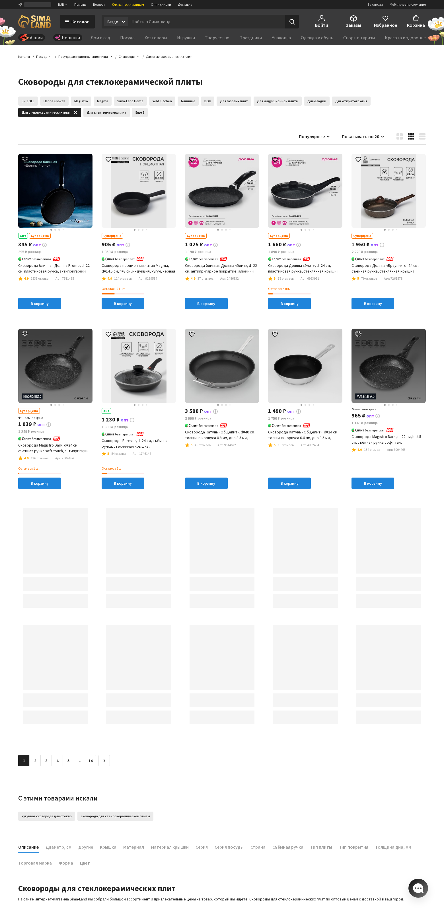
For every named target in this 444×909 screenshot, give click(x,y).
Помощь (80, 4)
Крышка (108, 847)
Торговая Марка (35, 863)
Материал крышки (170, 847)
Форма (66, 863)
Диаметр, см (58, 847)
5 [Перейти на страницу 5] (68, 760)
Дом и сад (100, 37)
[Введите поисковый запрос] (206, 21)
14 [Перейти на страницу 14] (90, 760)
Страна (258, 847)
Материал (133, 847)
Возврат (99, 4)
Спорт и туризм (359, 37)
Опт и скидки (161, 4)
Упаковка (281, 37)
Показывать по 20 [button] (363, 137)
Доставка (185, 4)
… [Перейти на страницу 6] (79, 760)
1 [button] (24, 760)
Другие (85, 847)
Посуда (127, 37)
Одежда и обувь (317, 37)
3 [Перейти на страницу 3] (46, 760)
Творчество (217, 37)
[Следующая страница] (104, 761)
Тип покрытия (353, 847)
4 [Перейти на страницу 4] (57, 760)
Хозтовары (156, 37)
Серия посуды (229, 847)
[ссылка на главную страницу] (34, 21)
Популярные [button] (314, 137)
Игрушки (186, 37)
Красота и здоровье (405, 37)
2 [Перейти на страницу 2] (35, 760)
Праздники (250, 37)
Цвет (85, 863)
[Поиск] (292, 21)
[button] (169, 57)
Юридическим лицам (128, 4)
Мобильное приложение (408, 4)
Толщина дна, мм (393, 847)
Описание (28, 847)
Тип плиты (321, 847)
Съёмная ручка (287, 847)
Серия (202, 847)
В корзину (40, 304)
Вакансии (375, 4)
